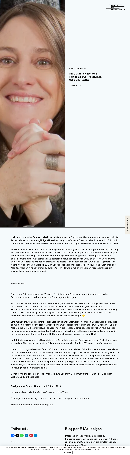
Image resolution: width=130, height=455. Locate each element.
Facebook (33, 376)
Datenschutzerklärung (73, 449)
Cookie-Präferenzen (93, 449)
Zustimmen (67, 452)
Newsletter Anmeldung (19, 5)
